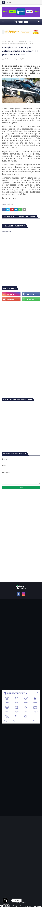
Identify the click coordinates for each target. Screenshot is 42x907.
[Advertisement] (21, 325)
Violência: (15, 41)
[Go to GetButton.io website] (5, 904)
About (24, 902)
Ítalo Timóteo (8, 59)
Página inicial (6, 41)
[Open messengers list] (5, 900)
